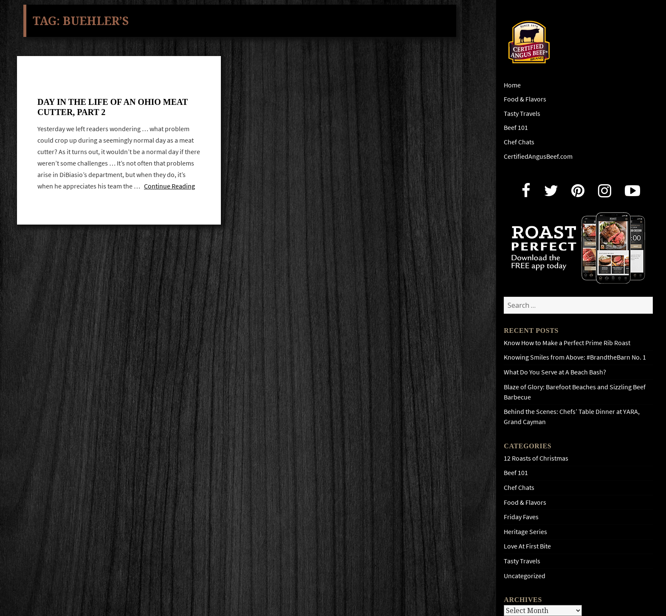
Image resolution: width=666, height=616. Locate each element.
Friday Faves (521, 516)
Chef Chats (519, 142)
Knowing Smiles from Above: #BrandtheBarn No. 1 (575, 357)
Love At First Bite (527, 546)
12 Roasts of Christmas (536, 458)
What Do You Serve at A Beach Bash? (555, 372)
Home (512, 85)
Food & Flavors (525, 99)
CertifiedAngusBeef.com (538, 156)
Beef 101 (516, 127)
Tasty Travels (522, 113)
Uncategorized (524, 575)
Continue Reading (169, 185)
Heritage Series (525, 531)
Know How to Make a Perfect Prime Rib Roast (567, 342)
